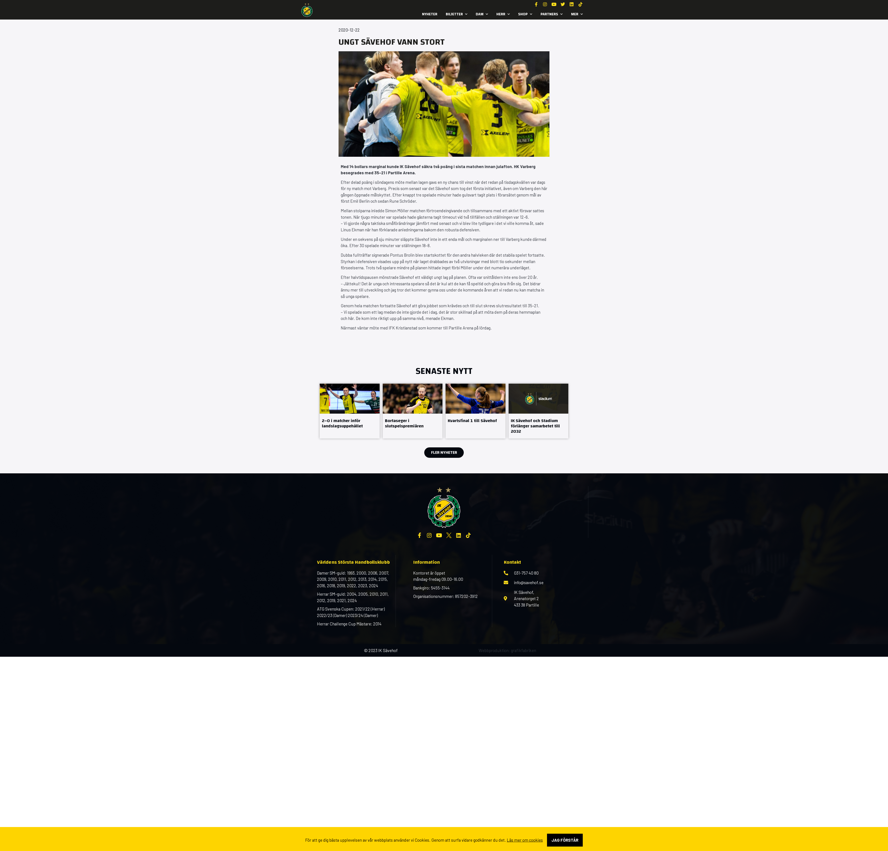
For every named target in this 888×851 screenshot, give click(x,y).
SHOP (525, 14)
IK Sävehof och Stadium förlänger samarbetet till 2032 (535, 426)
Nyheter (429, 14)
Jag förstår (564, 840)
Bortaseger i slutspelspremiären (404, 423)
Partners (552, 14)
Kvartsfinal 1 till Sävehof (472, 421)
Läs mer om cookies (525, 840)
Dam (482, 14)
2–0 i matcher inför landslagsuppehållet (342, 423)
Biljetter (456, 14)
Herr (503, 14)
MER (577, 14)
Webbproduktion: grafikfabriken (507, 650)
